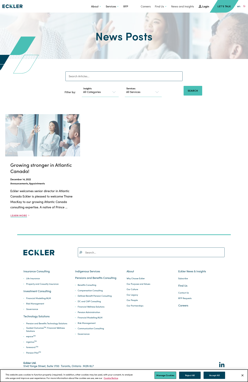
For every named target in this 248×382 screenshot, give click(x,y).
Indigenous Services (87, 271)
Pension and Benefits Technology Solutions (46, 323)
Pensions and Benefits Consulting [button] (95, 278)
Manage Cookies (165, 375)
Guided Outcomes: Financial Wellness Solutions (45, 329)
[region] (124, 375)
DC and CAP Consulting (89, 301)
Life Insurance (33, 278)
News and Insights (182, 6)
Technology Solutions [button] (36, 316)
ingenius (31, 341)
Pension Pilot (33, 352)
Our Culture (132, 289)
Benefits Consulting (87, 285)
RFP (125, 6)
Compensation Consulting (90, 290)
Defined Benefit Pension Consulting (95, 295)
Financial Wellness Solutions (91, 306)
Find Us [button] (159, 6)
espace (31, 336)
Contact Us (183, 292)
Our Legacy (132, 294)
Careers (146, 6)
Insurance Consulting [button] (36, 271)
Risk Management (35, 303)
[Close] (242, 375)
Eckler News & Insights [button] (192, 271)
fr (244, 6)
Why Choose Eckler (136, 278)
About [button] (95, 6)
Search (193, 90)
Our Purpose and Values (138, 283)
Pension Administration (89, 312)
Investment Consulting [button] (37, 291)
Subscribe (183, 278)
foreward (32, 347)
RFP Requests (185, 298)
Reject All (190, 375)
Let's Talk (224, 6)
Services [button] (111, 6)
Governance (32, 309)
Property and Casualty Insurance (42, 283)
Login (205, 6)
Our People (132, 300)
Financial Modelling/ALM (38, 298)
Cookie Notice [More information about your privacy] (111, 378)
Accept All (214, 375)
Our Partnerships (135, 305)
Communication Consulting (91, 328)
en (238, 6)
